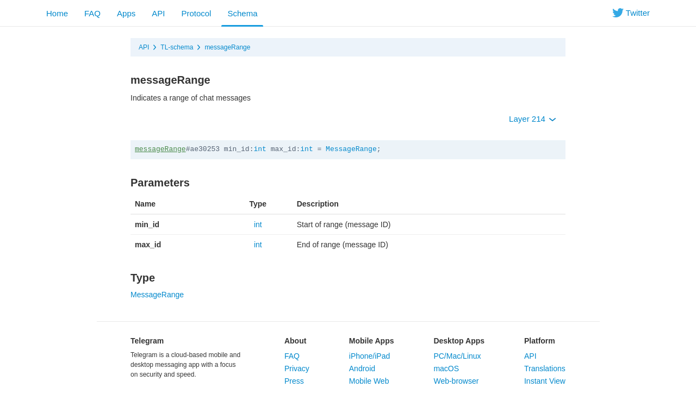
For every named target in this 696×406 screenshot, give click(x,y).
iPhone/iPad (369, 356)
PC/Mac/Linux (457, 356)
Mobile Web (369, 381)
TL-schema (176, 47)
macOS (446, 368)
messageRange (227, 47)
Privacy (296, 368)
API (158, 13)
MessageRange (351, 149)
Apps (126, 13)
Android (362, 368)
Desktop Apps (458, 340)
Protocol (196, 13)
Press (294, 381)
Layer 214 (532, 118)
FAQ (92, 13)
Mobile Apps (371, 340)
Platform (539, 340)
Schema (242, 13)
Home (57, 13)
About (295, 340)
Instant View (545, 381)
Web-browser (455, 381)
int (259, 149)
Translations (545, 368)
